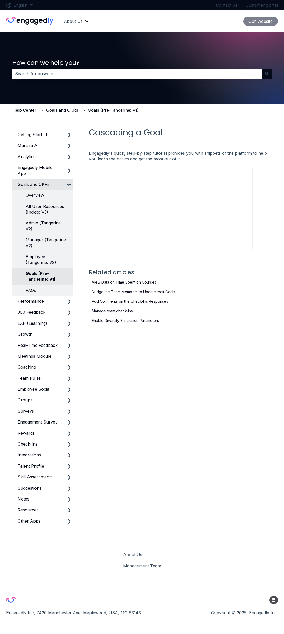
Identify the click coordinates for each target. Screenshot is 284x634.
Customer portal (262, 5)
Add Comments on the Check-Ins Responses (130, 301)
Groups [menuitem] (25, 400)
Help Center (24, 110)
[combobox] (137, 74)
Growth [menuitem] (25, 334)
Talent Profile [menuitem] (31, 466)
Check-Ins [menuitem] (28, 444)
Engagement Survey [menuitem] (38, 422)
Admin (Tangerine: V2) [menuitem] (44, 225)
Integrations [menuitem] (29, 454)
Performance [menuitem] (31, 301)
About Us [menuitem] (132, 554)
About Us (73, 21)
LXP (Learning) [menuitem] (32, 323)
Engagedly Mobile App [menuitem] (35, 170)
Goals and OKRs (62, 110)
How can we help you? (45, 63)
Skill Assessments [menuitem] (35, 477)
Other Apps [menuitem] (29, 521)
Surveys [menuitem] (26, 411)
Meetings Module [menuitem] (34, 356)
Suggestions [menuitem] (29, 488)
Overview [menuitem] (35, 195)
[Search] (267, 74)
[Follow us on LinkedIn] (273, 600)
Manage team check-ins (112, 311)
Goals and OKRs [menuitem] (34, 184)
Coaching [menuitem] (27, 367)
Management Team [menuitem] (142, 565)
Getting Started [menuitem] (32, 134)
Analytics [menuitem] (27, 156)
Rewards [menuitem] (26, 433)
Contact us (226, 5)
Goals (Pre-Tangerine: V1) (113, 110)
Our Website (260, 21)
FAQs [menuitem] (31, 290)
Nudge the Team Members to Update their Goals (133, 292)
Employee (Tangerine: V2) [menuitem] (41, 259)
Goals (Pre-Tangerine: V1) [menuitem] (41, 276)
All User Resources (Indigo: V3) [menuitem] (45, 209)
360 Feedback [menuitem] (31, 312)
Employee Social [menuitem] (34, 389)
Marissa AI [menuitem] (28, 145)
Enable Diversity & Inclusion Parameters (125, 320)
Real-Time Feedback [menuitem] (38, 345)
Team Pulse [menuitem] (29, 378)
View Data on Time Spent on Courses (124, 282)
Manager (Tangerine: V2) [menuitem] (46, 242)
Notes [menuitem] (23, 499)
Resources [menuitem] (28, 509)
